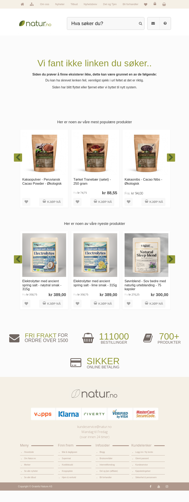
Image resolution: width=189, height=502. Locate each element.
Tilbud (74, 4)
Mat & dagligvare (69, 464)
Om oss (44, 4)
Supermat (66, 470)
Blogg (102, 464)
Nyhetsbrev (90, 4)
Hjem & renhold (69, 489)
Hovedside (29, 464)
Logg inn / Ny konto (144, 464)
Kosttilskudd (67, 476)
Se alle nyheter (31, 483)
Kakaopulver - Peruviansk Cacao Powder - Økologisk (42, 193)
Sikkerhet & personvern (145, 489)
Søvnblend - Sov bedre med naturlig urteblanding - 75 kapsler (145, 297)
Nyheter (60, 4)
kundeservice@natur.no (94, 438)
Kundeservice (141, 476)
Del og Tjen (110, 4)
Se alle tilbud (30, 489)
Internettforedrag (107, 476)
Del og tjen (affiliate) (109, 483)
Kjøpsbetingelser (143, 483)
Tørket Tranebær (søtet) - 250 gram (92, 193)
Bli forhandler (130, 4)
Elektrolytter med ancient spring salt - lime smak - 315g (95, 295)
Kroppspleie (67, 483)
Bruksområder (106, 470)
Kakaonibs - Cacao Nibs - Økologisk (143, 193)
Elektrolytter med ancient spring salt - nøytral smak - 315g (41, 297)
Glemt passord (142, 470)
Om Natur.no (30, 470)
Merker (27, 476)
